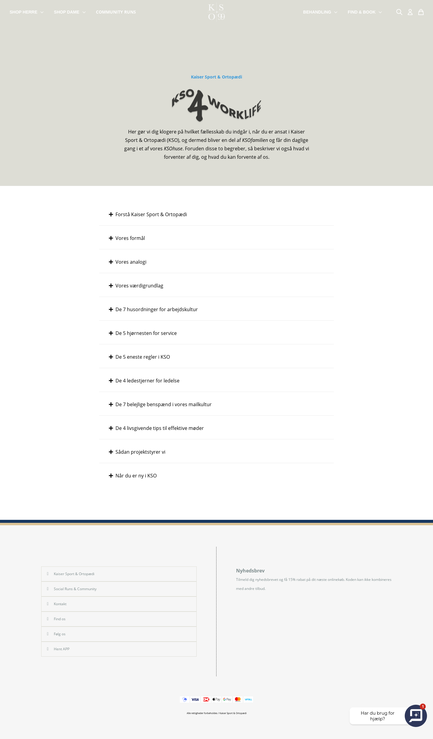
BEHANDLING (320, 12)
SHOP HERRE (27, 12)
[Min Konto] (410, 12)
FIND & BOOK (365, 12)
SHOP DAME (70, 12)
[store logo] (216, 12)
